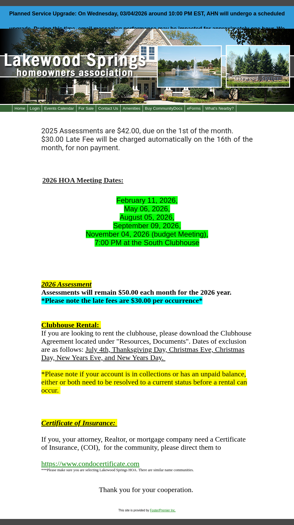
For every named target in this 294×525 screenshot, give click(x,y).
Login (35, 108)
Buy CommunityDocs (164, 108)
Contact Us (108, 108)
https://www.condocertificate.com (90, 464)
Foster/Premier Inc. (163, 510)
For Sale (86, 108)
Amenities (132, 108)
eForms (194, 108)
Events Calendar (59, 108)
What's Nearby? (219, 108)
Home (20, 108)
